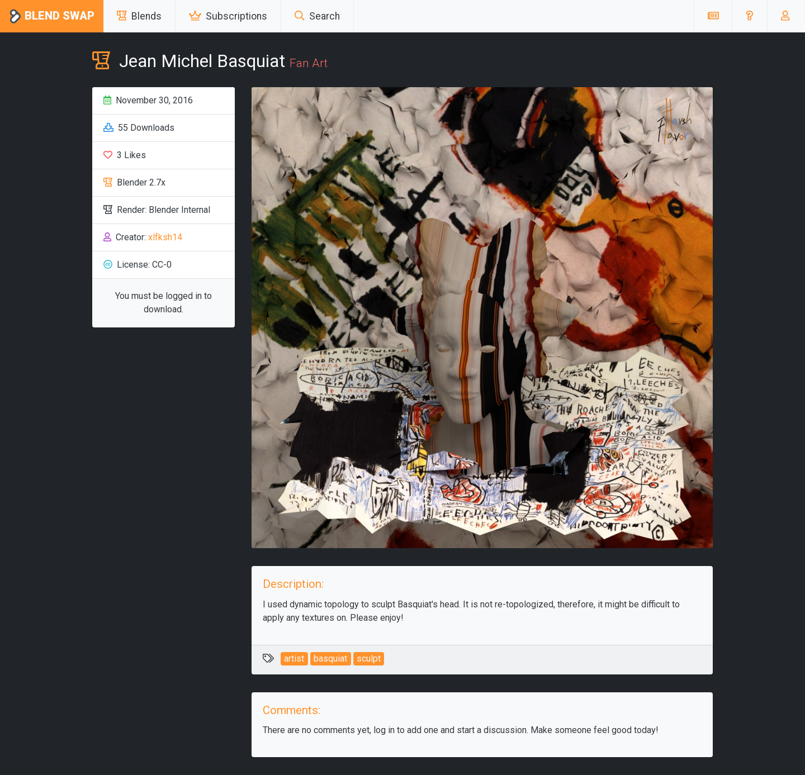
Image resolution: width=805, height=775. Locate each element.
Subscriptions (228, 16)
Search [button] (317, 16)
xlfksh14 (165, 237)
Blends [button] (139, 16)
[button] (749, 16)
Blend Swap (51, 16)
